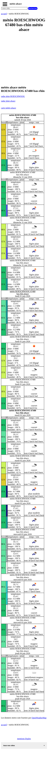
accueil (4, 14)
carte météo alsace (8, 108)
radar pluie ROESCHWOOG (13, 96)
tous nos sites (9, 745)
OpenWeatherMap (38, 718)
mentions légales (24, 739)
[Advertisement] (24, 59)
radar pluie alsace (8, 101)
